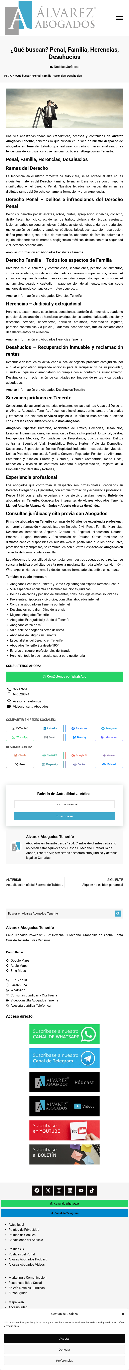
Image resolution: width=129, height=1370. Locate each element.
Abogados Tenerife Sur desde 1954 (34, 645)
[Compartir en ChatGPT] (50, 755)
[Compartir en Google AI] (79, 755)
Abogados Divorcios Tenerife (61, 296)
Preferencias (64, 1360)
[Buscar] (118, 914)
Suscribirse (64, 816)
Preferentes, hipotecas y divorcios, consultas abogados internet (54, 599)
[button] (123, 1314)
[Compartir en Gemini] (109, 755)
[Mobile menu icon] (119, 18)
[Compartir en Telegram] (109, 728)
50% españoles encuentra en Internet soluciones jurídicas (50, 589)
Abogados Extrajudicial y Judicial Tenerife (39, 620)
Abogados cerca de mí (25, 625)
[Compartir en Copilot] (79, 764)
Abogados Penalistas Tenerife (62, 252)
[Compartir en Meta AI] (109, 764)
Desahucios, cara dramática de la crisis (37, 609)
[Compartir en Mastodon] (109, 737)
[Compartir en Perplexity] (50, 764)
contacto (113, 570)
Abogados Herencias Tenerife (61, 339)
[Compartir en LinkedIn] (50, 728)
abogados (20, 485)
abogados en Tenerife (36, 521)
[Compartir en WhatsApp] (20, 737)
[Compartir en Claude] (20, 755)
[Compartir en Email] (50, 737)
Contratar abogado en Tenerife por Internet (40, 604)
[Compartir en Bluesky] (79, 737)
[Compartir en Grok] (20, 764)
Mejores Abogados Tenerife (29, 615)
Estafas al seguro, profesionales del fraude (40, 651)
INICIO (8, 75)
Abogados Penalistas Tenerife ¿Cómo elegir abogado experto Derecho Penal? (64, 584)
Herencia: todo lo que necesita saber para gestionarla (47, 656)
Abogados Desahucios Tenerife (63, 390)
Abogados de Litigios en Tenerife (33, 635)
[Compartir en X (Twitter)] (20, 728)
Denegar (64, 1349)
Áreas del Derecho (109, 406)
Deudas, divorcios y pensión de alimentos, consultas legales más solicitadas (64, 594)
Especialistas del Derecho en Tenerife (36, 640)
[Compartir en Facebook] (79, 728)
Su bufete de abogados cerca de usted (37, 630)
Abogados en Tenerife (41, 843)
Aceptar (64, 1338)
